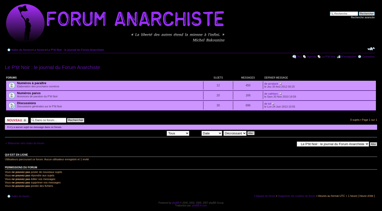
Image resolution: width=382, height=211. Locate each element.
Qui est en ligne (16, 154)
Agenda (311, 56)
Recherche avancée (363, 17)
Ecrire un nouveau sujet (16, 120)
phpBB (175, 202)
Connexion (368, 56)
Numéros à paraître (31, 83)
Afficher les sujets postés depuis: (158, 132)
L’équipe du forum (264, 195)
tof (269, 103)
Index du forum (21, 49)
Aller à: (290, 143)
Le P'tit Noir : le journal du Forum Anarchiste (75, 49)
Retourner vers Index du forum (26, 143)
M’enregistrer (348, 56)
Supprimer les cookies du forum (297, 195)
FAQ (299, 56)
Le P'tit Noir (329, 56)
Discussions (26, 103)
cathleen (273, 93)
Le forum (39, 49)
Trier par (206, 132)
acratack (273, 83)
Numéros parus (29, 93)
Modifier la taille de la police (371, 49)
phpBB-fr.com (199, 205)
